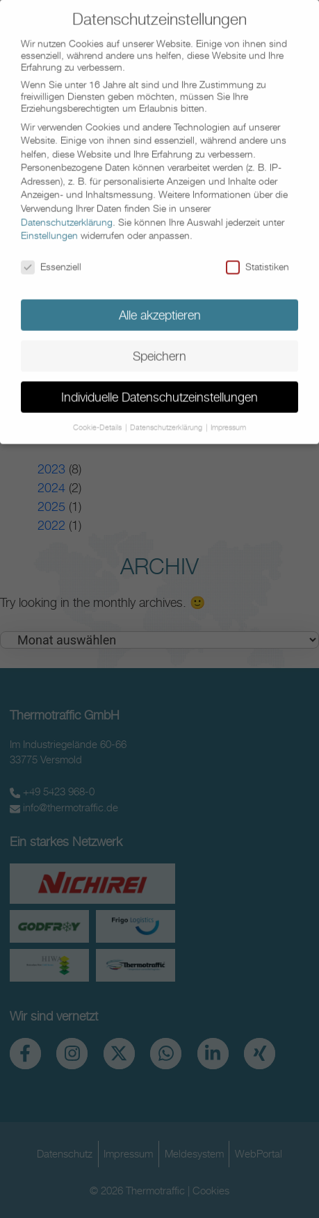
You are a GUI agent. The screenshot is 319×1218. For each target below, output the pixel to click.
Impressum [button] (228, 416)
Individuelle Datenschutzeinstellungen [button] (159, 386)
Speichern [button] (159, 345)
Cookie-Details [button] (98, 416)
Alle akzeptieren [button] (160, 304)
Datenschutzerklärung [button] (167, 416)
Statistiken (257, 256)
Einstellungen (49, 225)
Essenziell (51, 256)
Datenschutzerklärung (67, 211)
